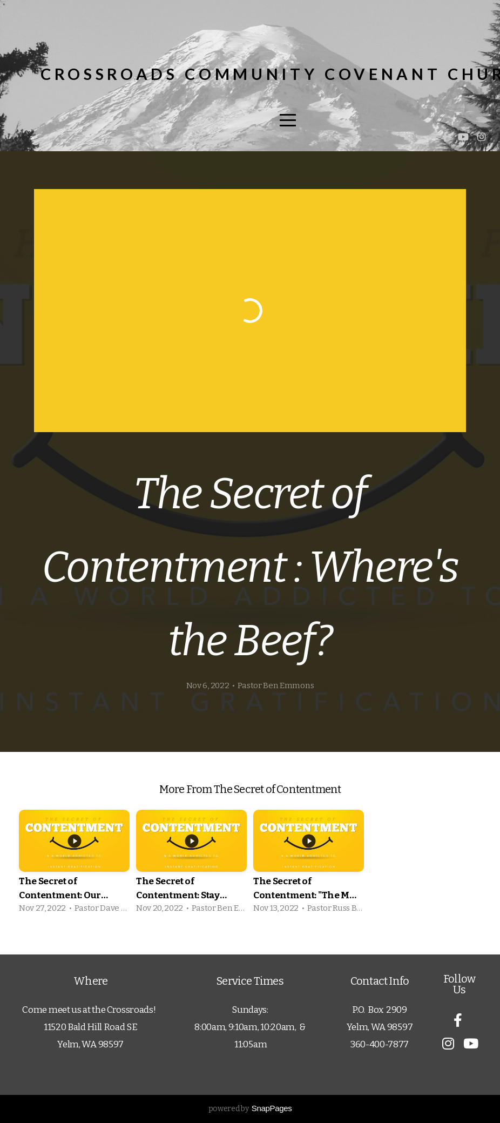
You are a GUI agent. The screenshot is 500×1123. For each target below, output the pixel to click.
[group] (74, 865)
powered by (250, 1108)
